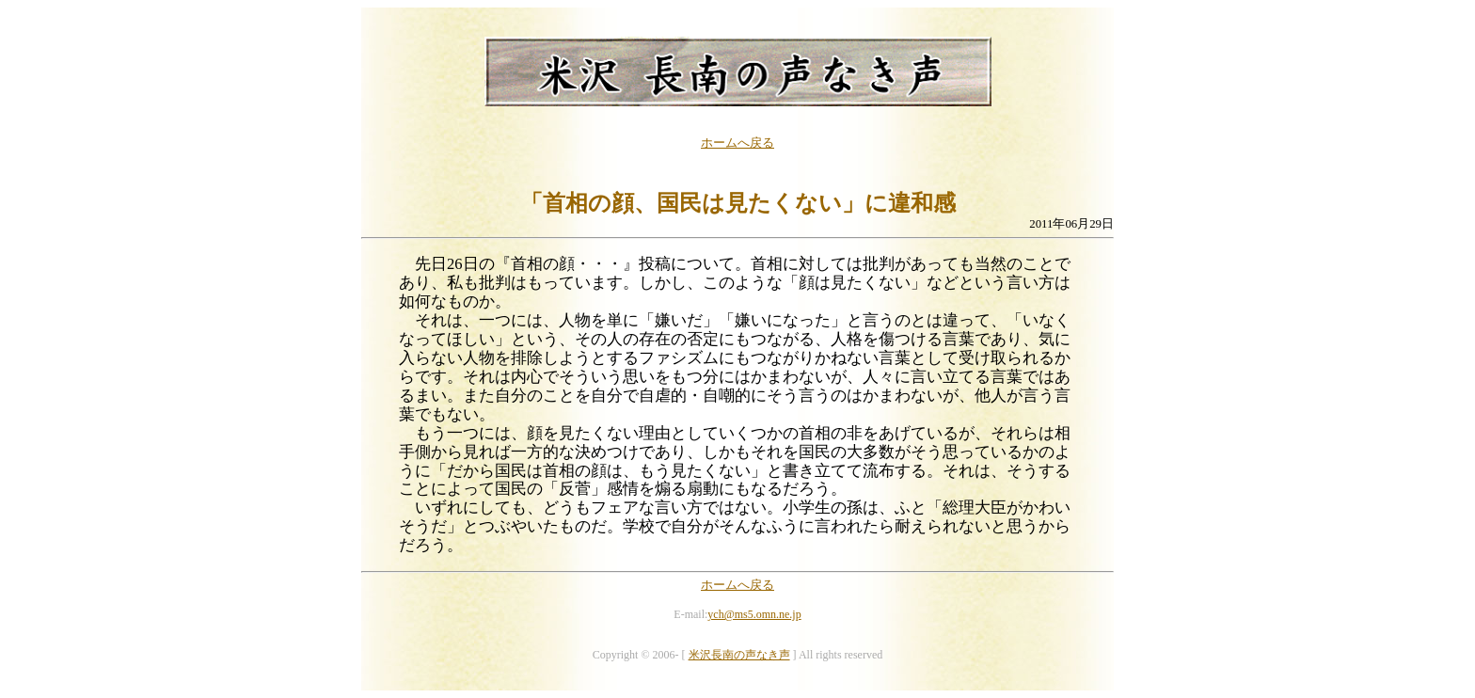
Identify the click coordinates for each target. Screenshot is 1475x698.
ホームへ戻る (737, 143)
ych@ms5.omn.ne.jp (754, 614)
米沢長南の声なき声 (739, 654)
